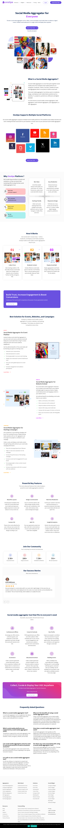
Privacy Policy (5, 816)
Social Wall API (36, 798)
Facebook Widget (51, 789)
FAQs (4, 810)
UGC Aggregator (6, 795)
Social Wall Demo (52, 814)
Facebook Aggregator (7, 789)
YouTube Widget (51, 793)
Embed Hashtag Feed (22, 787)
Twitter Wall (35, 791)
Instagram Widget (52, 785)
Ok (28, 826)
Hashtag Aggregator (7, 796)
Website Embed (36, 796)
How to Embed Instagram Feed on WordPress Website (29, 816)
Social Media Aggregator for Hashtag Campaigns (13, 429)
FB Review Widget (52, 802)
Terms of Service (6, 818)
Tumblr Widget (51, 798)
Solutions (17, 2)
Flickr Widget (51, 795)
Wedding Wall (36, 795)
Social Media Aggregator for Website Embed (46, 383)
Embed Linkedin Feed (22, 791)
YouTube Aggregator (7, 798)
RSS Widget (50, 800)
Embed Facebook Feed (22, 785)
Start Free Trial (55, 2)
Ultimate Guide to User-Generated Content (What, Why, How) (31, 818)
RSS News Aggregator (7, 793)
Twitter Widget (51, 787)
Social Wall (35, 785)
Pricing (35, 2)
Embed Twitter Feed (22, 793)
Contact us (5, 814)
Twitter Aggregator (7, 791)
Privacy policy (33, 826)
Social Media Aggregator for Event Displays (15, 333)
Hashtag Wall (36, 789)
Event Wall (35, 787)
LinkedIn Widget (51, 791)
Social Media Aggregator (8, 785)
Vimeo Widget (51, 796)
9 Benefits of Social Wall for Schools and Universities (29, 810)
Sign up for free (51, 812)
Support (4, 812)
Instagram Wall (36, 793)
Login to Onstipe (52, 810)
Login (45, 2)
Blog (4, 808)
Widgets (23, 2)
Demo (39, 2)
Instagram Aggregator (7, 787)
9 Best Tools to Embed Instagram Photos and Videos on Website (31, 814)
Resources (30, 2)
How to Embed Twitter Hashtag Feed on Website (28, 808)
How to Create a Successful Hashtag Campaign (28, 812)
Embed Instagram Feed (23, 789)
